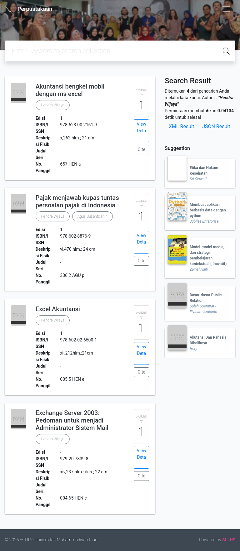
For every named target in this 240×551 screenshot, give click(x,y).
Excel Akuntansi (58, 309)
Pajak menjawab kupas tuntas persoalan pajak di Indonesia (77, 201)
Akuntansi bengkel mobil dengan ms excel (70, 90)
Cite (141, 149)
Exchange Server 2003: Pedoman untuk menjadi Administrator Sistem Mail (72, 420)
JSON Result (216, 126)
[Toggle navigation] (226, 9)
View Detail (141, 131)
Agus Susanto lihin (93, 216)
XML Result (181, 126)
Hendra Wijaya (52, 105)
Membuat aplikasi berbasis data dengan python (208, 210)
